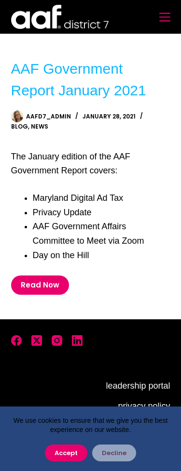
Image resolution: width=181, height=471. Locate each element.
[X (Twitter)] (36, 340)
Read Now (40, 285)
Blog (19, 126)
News (39, 126)
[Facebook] (16, 340)
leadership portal (138, 386)
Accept (66, 453)
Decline (114, 453)
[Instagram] (57, 340)
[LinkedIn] (77, 340)
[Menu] (164, 17)
